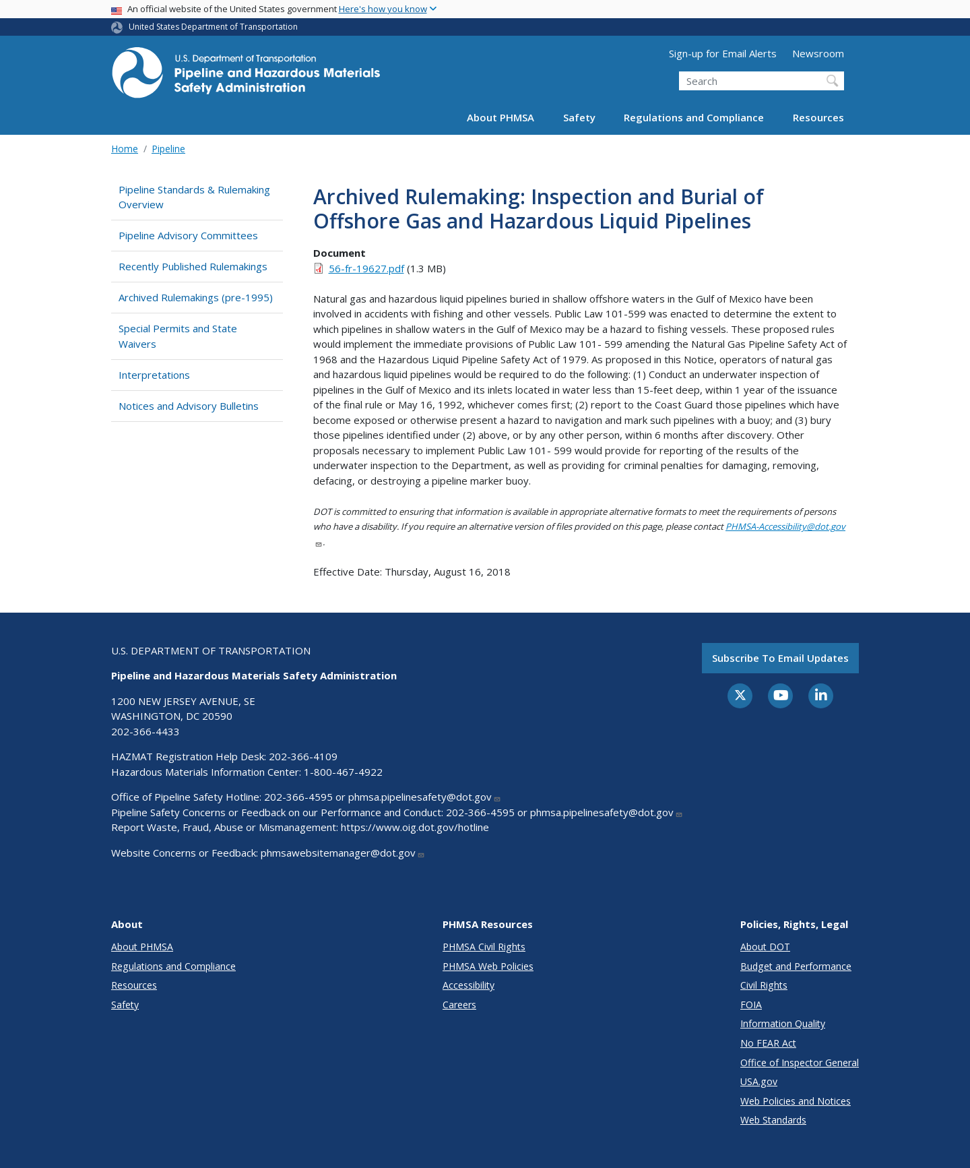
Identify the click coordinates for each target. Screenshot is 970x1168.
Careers (459, 1004)
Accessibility (468, 985)
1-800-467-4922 (343, 771)
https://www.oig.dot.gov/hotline (415, 827)
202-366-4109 (303, 756)
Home (124, 148)
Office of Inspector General (799, 1062)
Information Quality (782, 1023)
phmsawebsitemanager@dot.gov (343, 852)
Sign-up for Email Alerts (723, 53)
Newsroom (818, 53)
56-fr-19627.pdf (366, 268)
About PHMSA (500, 117)
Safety (579, 117)
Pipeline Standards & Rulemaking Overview (194, 197)
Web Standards (773, 1119)
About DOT (765, 946)
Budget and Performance (795, 966)
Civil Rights (763, 985)
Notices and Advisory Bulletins (189, 405)
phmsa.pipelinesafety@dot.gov (424, 796)
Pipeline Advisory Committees (188, 235)
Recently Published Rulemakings (193, 266)
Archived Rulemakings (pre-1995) (196, 297)
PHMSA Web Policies (488, 966)
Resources (818, 117)
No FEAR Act (768, 1043)
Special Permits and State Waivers (178, 335)
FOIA (751, 1004)
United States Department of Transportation (213, 26)
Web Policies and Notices (795, 1101)
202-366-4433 (145, 731)
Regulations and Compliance (694, 117)
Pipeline (168, 148)
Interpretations (154, 374)
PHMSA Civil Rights (484, 946)
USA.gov (758, 1081)
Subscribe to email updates (780, 658)
